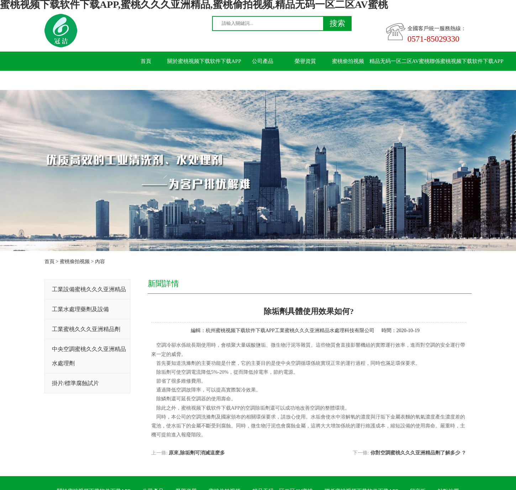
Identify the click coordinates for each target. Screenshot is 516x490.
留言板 (146, 80)
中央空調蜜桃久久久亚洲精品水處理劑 (89, 356)
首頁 (146, 61)
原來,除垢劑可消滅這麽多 (197, 453)
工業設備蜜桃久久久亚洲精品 (89, 289)
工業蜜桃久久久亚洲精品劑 (86, 329)
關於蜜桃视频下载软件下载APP (204, 61)
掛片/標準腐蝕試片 (75, 383)
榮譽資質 (305, 61)
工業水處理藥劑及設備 (80, 309)
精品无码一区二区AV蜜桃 (399, 61)
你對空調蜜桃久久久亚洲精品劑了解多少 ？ (418, 453)
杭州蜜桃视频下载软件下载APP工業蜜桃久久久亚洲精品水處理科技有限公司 (290, 330)
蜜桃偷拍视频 (348, 61)
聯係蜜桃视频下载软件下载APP (467, 61)
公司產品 (262, 61)
